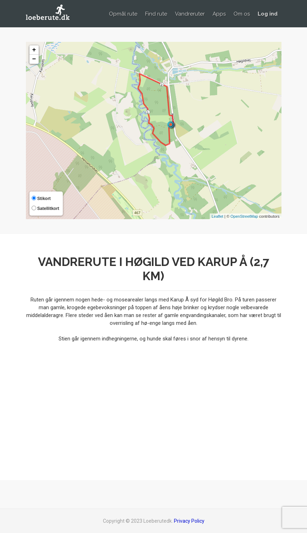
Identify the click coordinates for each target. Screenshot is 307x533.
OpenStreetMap (244, 216)
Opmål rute (123, 14)
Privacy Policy (189, 521)
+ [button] (34, 50)
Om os (242, 14)
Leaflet (217, 216)
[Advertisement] (153, 406)
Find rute (156, 14)
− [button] (34, 59)
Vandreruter (190, 14)
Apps (219, 14)
